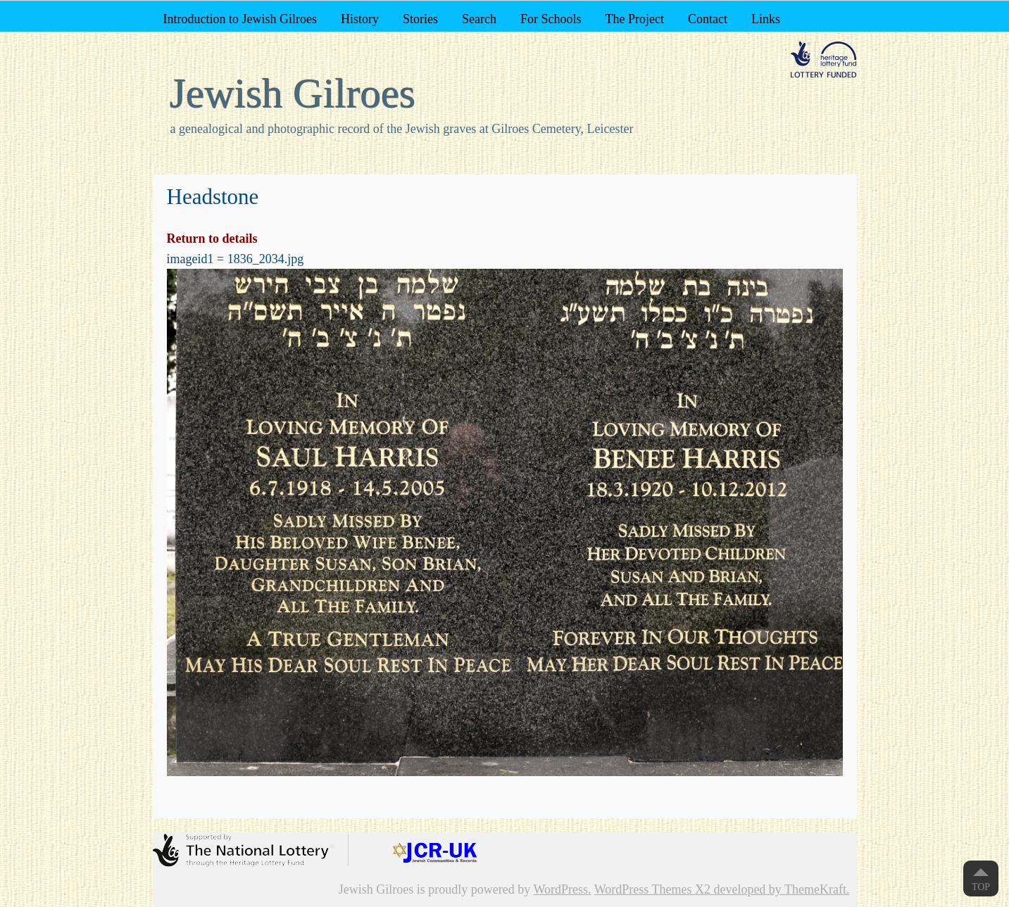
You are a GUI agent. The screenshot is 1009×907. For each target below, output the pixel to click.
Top (981, 887)
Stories (420, 19)
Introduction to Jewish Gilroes (239, 19)
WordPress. (562, 889)
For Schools (551, 19)
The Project (634, 19)
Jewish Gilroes (293, 93)
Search (479, 19)
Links (765, 19)
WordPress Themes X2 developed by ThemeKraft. (722, 889)
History (360, 19)
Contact (707, 19)
